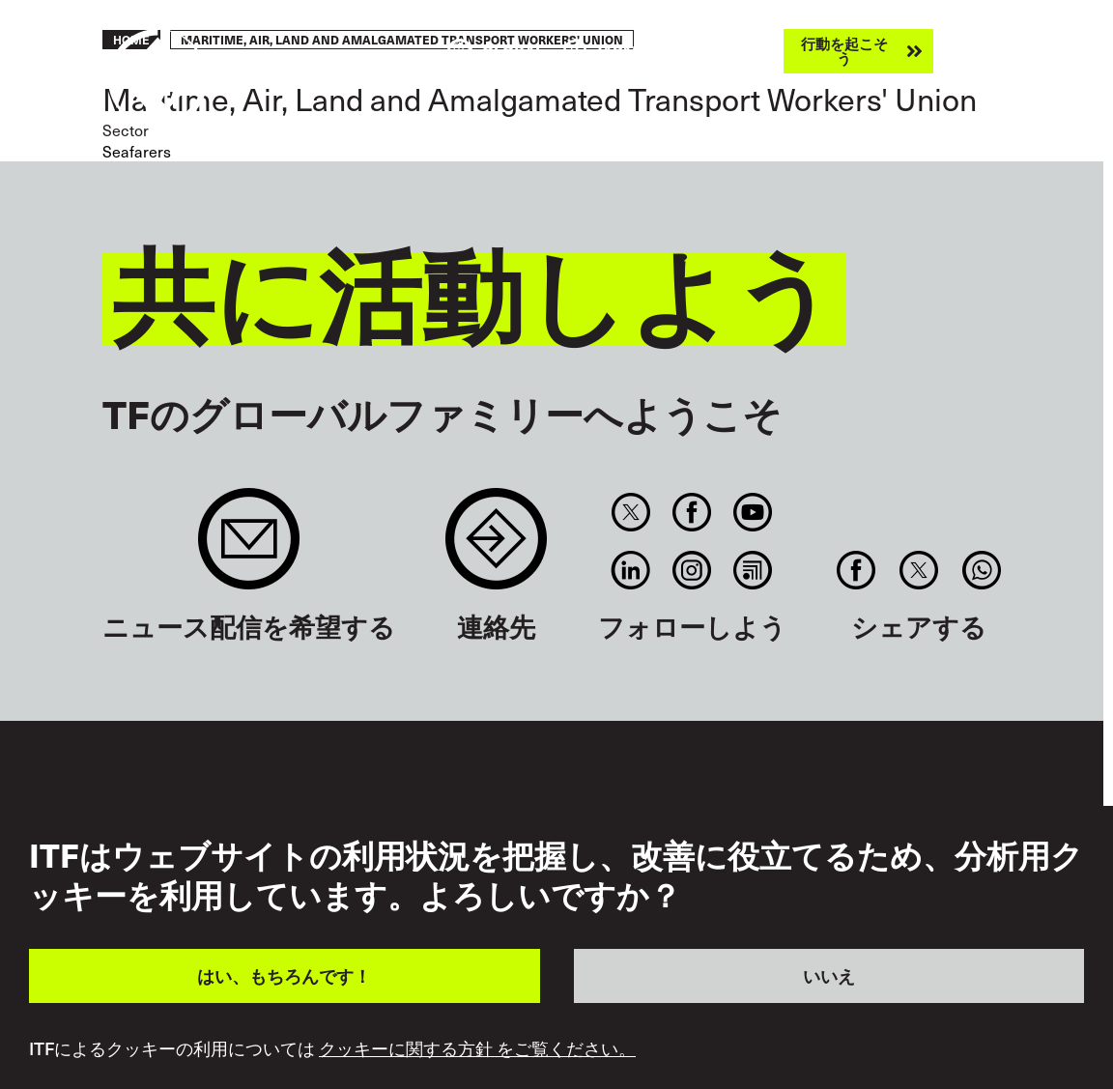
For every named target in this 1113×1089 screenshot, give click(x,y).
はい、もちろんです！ (284, 975)
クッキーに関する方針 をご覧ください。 (477, 1048)
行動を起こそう (844, 51)
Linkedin (630, 570)
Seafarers (136, 150)
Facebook (691, 512)
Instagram (691, 570)
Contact (496, 548)
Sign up (249, 548)
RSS (753, 570)
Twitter (630, 512)
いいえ (829, 975)
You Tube (753, 512)
